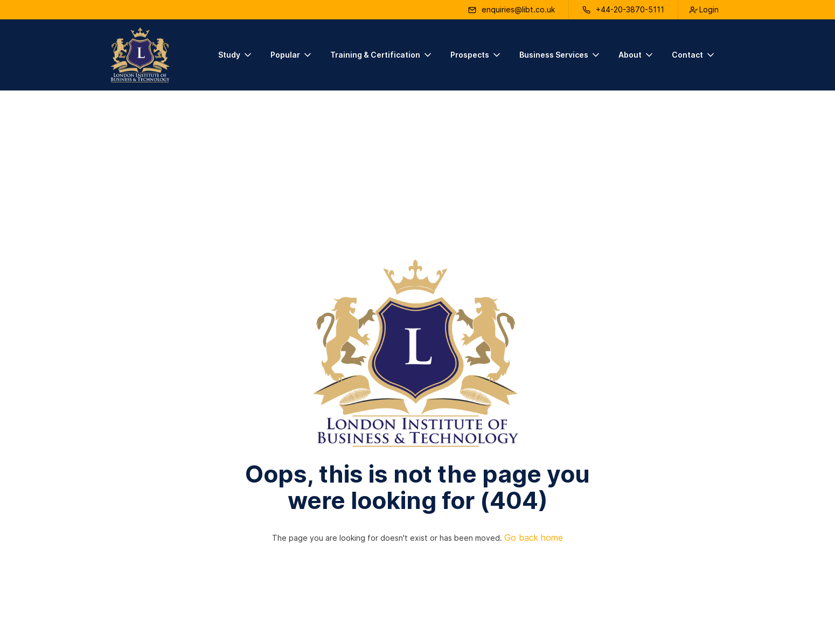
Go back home (533, 537)
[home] (140, 54)
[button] (236, 54)
